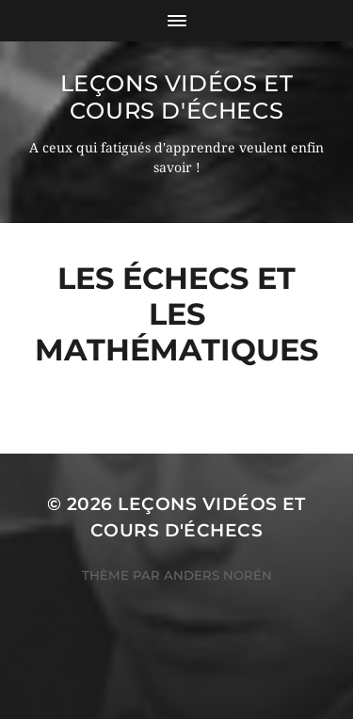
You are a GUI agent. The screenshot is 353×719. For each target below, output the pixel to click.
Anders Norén (218, 575)
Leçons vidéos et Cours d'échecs (177, 97)
